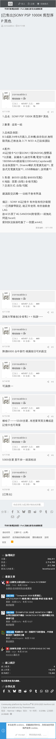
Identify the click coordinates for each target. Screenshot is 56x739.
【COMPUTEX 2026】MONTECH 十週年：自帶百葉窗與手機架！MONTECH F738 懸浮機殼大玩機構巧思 (30, 615)
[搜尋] (52, 4)
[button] (4, 3)
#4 (52, 381)
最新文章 (10, 576)
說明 (47, 537)
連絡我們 (6, 537)
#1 (52, 112)
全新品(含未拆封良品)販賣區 (19, 588)
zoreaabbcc (9, 25)
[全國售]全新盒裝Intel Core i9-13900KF (26, 582)
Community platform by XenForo (28, 704)
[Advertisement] (28, 57)
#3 (52, 347)
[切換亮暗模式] (42, 4)
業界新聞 (10, 605)
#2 (52, 312)
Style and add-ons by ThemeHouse (19, 707)
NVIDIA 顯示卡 (13, 654)
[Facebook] (2, 718)
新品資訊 (10, 641)
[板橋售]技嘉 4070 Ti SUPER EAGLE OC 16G (28, 648)
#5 (52, 416)
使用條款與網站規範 (21, 537)
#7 (52, 490)
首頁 (4, 542)
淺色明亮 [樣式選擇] (6, 532)
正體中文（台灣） (21, 532)
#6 (52, 455)
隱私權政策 (37, 537)
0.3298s (42, 710)
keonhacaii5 (49, 568)
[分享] (48, 112)
